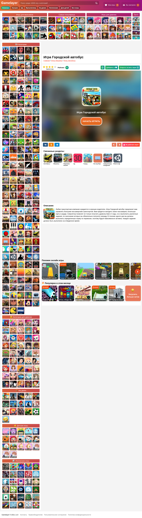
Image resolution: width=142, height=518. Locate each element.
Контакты (23, 515)
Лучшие (15, 8)
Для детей (65, 8)
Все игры (75, 8)
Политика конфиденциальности (79, 515)
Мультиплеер (31, 8)
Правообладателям (35, 515)
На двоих (42, 8)
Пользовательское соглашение (55, 515)
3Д (22, 8)
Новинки (5, 8)
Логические (53, 8)
